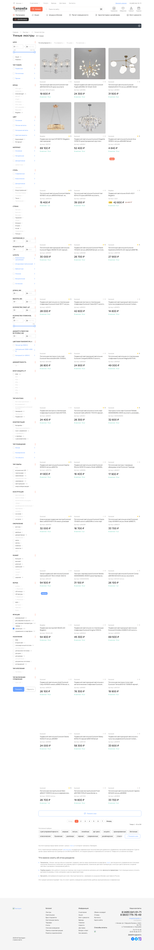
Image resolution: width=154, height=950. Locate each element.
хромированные (120, 832)
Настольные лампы (52, 920)
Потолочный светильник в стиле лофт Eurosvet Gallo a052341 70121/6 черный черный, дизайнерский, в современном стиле (88, 412)
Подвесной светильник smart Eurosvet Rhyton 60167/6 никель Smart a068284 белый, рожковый (88, 466)
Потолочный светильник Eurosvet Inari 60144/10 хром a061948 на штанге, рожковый (88, 194)
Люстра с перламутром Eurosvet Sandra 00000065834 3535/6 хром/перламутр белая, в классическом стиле (88, 575)
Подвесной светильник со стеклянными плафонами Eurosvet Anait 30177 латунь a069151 (54, 303)
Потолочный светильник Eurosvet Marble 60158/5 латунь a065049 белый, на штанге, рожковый (55, 194)
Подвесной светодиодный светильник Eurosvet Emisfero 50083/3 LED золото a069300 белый (122, 629)
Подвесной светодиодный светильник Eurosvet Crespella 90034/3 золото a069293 (88, 357)
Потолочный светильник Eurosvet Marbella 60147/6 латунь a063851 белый (122, 86)
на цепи (107, 832)
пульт (108, 862)
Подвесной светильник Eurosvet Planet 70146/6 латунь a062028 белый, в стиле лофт (88, 249)
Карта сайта (98, 920)
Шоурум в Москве (55, 15)
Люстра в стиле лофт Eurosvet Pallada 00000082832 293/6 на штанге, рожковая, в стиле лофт (123, 412)
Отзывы (96, 915)
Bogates (42, 136)
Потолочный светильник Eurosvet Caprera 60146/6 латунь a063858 (123, 792)
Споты (48, 925)
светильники (67, 849)
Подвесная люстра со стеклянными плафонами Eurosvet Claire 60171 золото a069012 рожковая (89, 303)
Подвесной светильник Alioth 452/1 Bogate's (121, 194)
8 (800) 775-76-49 (130, 915)
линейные (85, 832)
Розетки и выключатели (54, 933)
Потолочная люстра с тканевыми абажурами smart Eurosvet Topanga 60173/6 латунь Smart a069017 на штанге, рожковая (123, 466)
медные (65, 832)
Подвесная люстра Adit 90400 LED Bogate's (52, 629)
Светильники (50, 915)
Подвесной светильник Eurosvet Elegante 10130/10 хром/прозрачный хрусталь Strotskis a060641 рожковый (89, 140)
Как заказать (83, 933)
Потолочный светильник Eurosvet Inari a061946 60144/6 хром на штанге (54, 86)
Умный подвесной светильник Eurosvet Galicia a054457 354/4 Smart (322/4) (54, 575)
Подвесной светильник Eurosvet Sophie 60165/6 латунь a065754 (54, 466)
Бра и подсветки (51, 917)
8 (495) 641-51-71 (135, 3)
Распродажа (20, 15)
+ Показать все (132, 836)
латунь (74, 832)
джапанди (70, 836)
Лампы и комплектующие (54, 930)
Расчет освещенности (80, 15)
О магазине (83, 912)
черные (81, 836)
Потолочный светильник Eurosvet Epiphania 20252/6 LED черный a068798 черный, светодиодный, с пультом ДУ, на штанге (123, 249)
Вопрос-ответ (83, 930)
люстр (72, 846)
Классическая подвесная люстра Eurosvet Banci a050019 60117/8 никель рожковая (55, 520)
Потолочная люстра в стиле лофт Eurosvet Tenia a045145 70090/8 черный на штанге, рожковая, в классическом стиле (124, 683)
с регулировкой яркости (49, 832)
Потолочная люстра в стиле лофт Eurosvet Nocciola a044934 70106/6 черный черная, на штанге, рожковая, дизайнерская (53, 357)
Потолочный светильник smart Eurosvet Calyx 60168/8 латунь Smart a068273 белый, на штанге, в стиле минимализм (123, 520)
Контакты (97, 917)
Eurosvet (43, 82)
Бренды (81, 920)
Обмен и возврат (100, 912)
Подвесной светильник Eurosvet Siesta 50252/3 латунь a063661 (54, 738)
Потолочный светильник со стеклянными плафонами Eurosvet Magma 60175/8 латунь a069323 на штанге (123, 357)
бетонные (133, 832)
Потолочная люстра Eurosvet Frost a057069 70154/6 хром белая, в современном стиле (87, 792)
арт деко (96, 832)
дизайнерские (107, 836)
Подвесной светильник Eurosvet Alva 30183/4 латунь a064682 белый (122, 140)
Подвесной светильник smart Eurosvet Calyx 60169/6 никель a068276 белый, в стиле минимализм (54, 683)
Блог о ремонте (135, 15)
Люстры (48, 912)
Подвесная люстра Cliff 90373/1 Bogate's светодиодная (54, 140)
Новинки (81, 923)
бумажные (58, 836)
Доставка (82, 928)
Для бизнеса (22, 19)
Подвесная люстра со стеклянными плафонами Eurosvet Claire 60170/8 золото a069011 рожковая (53, 412)
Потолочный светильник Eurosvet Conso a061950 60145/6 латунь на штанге (123, 575)
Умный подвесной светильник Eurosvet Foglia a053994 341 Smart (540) (88, 86)
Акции (36, 15)
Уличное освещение (52, 928)
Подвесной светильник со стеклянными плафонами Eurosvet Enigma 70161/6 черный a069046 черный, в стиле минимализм (89, 629)
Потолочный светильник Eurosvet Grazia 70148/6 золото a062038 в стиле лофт (89, 520)
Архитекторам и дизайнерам (109, 15)
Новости (81, 925)
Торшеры (49, 923)
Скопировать (137, 920)
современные (93, 836)
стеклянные (121, 836)
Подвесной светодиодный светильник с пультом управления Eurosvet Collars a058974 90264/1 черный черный (123, 303)
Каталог (38, 9)
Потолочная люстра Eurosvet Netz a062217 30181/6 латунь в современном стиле (54, 792)
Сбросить (30, 689)
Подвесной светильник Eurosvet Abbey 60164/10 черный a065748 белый (88, 738)
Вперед (109, 821)
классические (45, 836)
